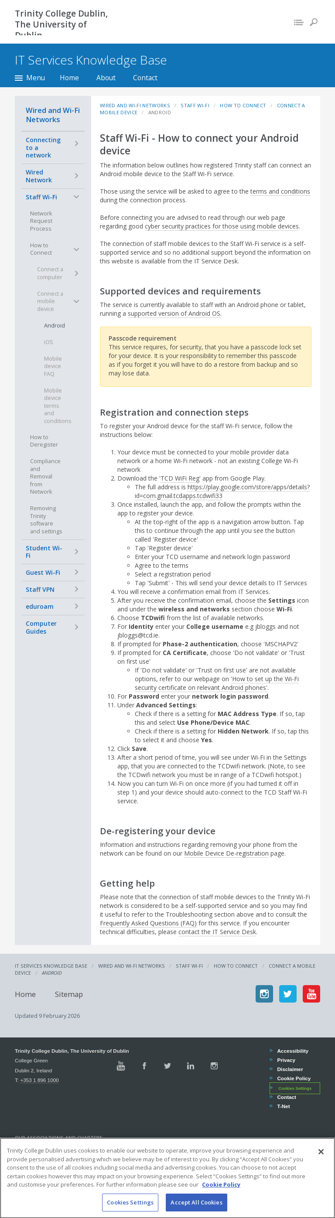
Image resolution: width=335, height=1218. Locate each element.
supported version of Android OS (174, 313)
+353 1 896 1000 (39, 1080)
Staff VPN (40, 589)
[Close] (321, 1164)
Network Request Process (41, 221)
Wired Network (39, 176)
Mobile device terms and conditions (58, 406)
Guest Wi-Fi (43, 572)
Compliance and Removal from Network (45, 476)
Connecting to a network (43, 147)
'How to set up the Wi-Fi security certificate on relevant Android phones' (217, 683)
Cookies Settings (294, 1088)
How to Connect (41, 249)
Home (69, 77)
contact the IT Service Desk (217, 932)
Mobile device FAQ (53, 366)
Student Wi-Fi (44, 552)
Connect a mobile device (50, 301)
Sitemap (69, 994)
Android (54, 325)
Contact (145, 77)
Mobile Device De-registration (226, 853)
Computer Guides (41, 627)
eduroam (40, 606)
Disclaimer (290, 1069)
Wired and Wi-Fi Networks (53, 114)
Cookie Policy (294, 1078)
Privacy (286, 1060)
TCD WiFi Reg (180, 478)
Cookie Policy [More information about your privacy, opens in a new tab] (221, 1197)
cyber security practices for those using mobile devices (222, 226)
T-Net (283, 1106)
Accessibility (292, 1051)
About (106, 77)
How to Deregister (44, 441)
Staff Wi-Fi (41, 197)
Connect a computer (50, 273)
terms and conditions (280, 191)
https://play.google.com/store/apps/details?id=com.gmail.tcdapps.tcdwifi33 (222, 491)
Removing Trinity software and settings (46, 520)
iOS (48, 342)
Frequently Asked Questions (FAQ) (148, 923)
